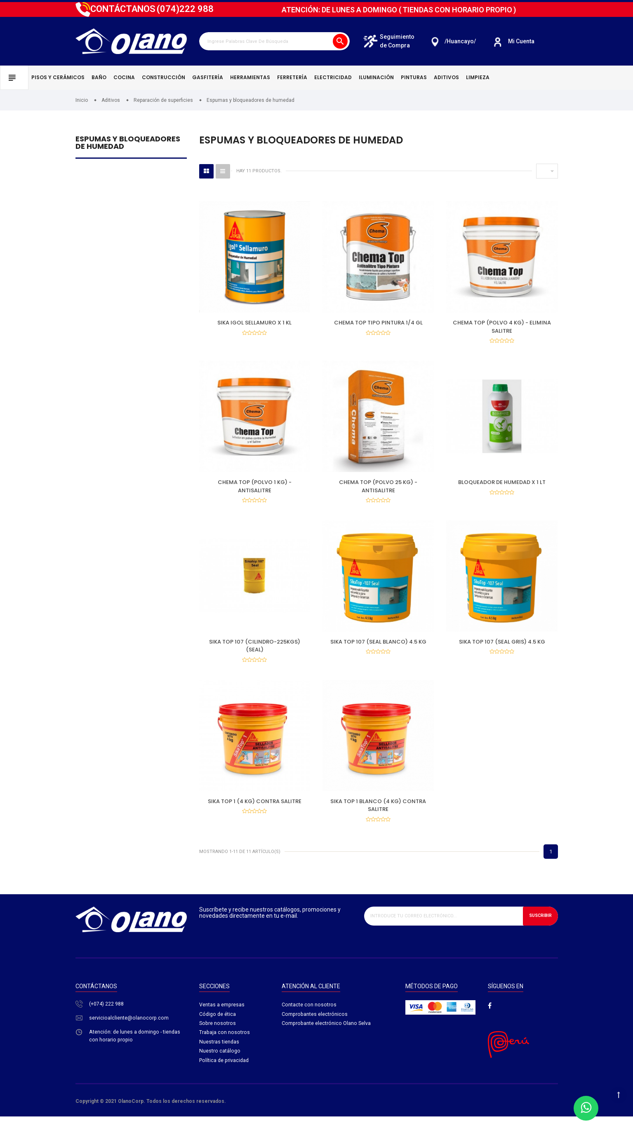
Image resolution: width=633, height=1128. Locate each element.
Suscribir (539, 926)
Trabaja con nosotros (224, 1045)
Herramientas (250, 77)
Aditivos (446, 77)
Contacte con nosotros (309, 1016)
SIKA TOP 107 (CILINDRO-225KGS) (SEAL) (254, 651)
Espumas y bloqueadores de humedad (127, 143)
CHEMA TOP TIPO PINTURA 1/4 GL (378, 323)
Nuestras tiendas (219, 1054)
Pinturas (414, 77)
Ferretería (292, 77)
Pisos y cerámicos (58, 77)
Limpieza (477, 77)
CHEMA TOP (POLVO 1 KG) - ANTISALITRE (255, 489)
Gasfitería (207, 77)
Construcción (163, 77)
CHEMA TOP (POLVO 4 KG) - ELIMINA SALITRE (502, 327)
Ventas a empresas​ (222, 1016)
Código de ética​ (218, 1025)
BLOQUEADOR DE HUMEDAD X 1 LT (502, 485)
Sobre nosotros (218, 1035)
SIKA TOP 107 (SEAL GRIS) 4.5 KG (502, 647)
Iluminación (376, 77)
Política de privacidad (224, 1074)
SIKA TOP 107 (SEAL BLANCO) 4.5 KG (378, 647)
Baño (99, 77)
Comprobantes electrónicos (315, 1025)
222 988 (185, 9)
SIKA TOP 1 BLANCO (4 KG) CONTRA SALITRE (378, 813)
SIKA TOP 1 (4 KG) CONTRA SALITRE (254, 809)
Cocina (124, 77)
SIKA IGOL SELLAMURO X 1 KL (254, 323)
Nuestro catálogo (220, 1064)
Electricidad (333, 77)
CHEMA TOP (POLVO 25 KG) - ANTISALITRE (378, 489)
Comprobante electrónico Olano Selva (327, 1035)
